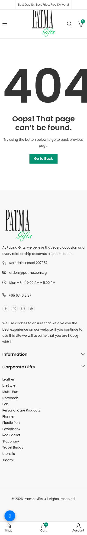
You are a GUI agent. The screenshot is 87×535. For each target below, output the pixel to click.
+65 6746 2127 (20, 295)
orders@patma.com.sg (28, 272)
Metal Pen (10, 391)
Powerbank (11, 429)
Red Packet (11, 435)
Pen (5, 404)
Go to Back (43, 158)
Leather (8, 379)
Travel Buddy (12, 447)
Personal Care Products (21, 410)
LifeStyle (8, 385)
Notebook (10, 398)
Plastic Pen (11, 422)
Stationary (10, 441)
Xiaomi (7, 460)
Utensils (8, 453)
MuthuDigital (60, 505)
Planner (8, 416)
